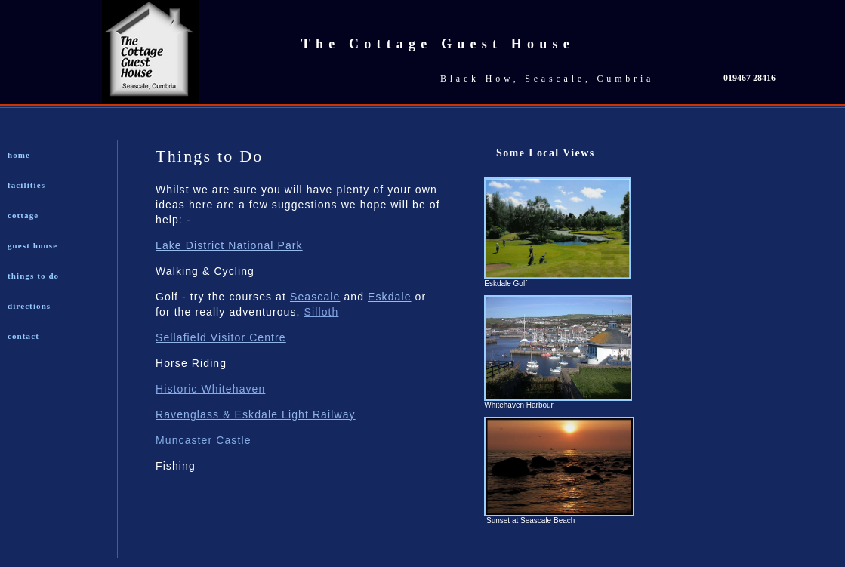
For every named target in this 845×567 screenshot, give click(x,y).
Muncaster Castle (203, 440)
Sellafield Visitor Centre (221, 337)
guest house (32, 245)
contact (23, 336)
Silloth (321, 312)
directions (29, 305)
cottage (23, 215)
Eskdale (390, 297)
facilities (26, 185)
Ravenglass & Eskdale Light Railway (256, 414)
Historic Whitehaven (210, 389)
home (19, 154)
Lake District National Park (229, 245)
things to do (33, 275)
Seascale (315, 297)
